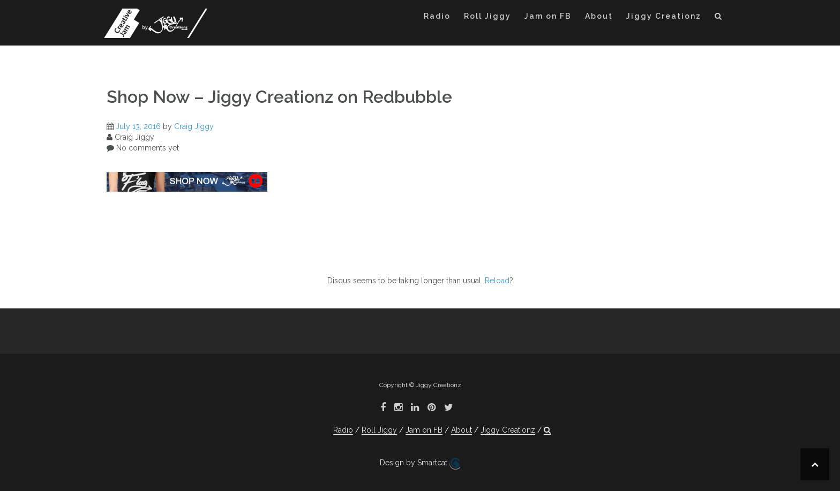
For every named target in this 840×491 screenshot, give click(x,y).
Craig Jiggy (194, 126)
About (599, 16)
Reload (497, 280)
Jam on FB (548, 16)
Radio (437, 16)
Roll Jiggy (487, 16)
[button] (719, 18)
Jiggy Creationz (663, 16)
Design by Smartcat (420, 464)
